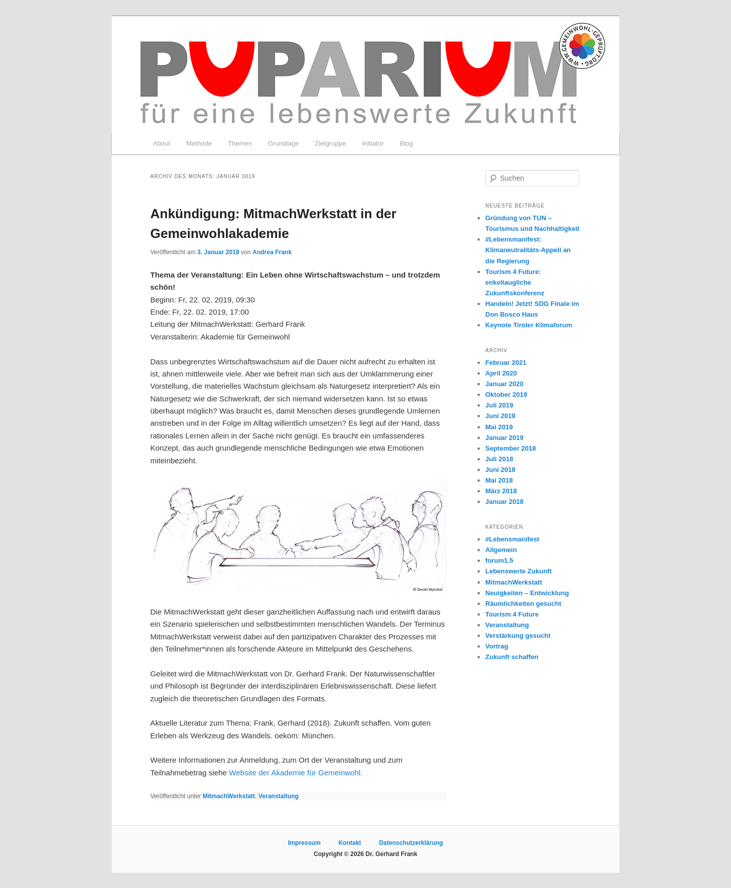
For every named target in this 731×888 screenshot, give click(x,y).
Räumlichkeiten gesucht (523, 603)
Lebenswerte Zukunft (518, 571)
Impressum (304, 842)
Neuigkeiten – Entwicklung (527, 593)
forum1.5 (499, 560)
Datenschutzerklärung (411, 842)
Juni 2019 (500, 416)
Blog (406, 143)
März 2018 (501, 491)
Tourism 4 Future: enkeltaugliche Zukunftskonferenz (514, 282)
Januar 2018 (504, 501)
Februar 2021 (505, 362)
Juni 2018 (500, 469)
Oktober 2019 (506, 394)
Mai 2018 (499, 480)
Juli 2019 (499, 405)
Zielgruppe (330, 143)
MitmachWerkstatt (229, 796)
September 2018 (510, 448)
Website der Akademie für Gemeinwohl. (295, 772)
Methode (199, 143)
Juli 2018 (499, 459)
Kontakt (350, 842)
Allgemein (501, 550)
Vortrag (496, 646)
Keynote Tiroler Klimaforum (528, 325)
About (161, 143)
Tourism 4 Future (512, 614)
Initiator (373, 143)
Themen (240, 143)
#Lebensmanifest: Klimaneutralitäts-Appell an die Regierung (528, 249)
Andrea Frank (271, 252)
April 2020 (501, 373)
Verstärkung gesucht (518, 635)
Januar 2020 (504, 384)
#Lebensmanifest (512, 539)
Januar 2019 (504, 437)
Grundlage (283, 143)
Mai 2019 (499, 427)
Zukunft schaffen (512, 657)
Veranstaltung (278, 796)
